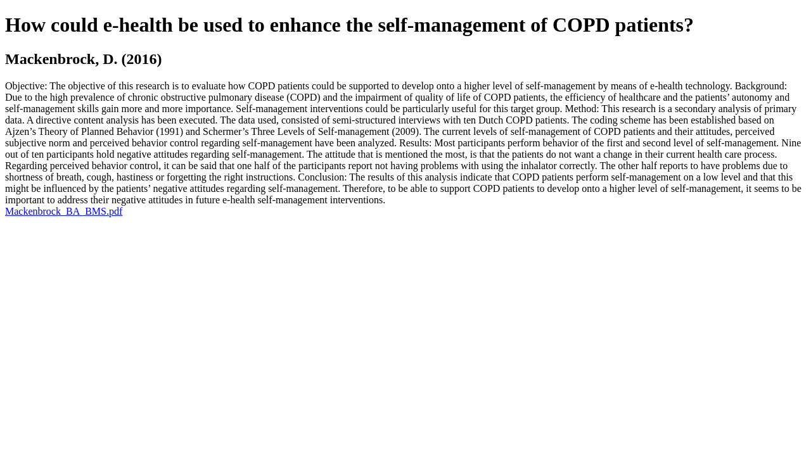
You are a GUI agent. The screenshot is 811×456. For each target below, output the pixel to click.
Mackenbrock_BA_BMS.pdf (63, 211)
